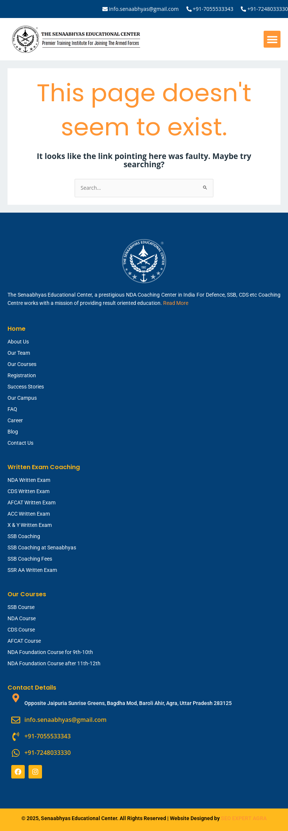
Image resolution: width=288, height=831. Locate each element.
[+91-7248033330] (243, 9)
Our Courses (22, 364)
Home (17, 328)
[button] (272, 39)
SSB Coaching (24, 536)
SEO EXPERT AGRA (244, 818)
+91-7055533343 (213, 8)
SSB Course (21, 607)
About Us (18, 342)
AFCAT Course (24, 641)
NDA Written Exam (29, 480)
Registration (22, 375)
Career (15, 420)
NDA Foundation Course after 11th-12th (54, 663)
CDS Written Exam (29, 491)
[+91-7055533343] (189, 9)
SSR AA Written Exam (32, 570)
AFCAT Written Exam (32, 503)
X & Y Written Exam (30, 525)
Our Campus (22, 398)
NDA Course (22, 618)
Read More (175, 303)
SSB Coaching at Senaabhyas (42, 547)
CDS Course (21, 630)
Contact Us (20, 443)
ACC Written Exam (29, 514)
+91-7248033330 (267, 8)
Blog (13, 432)
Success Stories (26, 387)
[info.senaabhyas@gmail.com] (105, 9)
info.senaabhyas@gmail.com (144, 8)
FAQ (12, 409)
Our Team (19, 353)
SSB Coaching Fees (30, 559)
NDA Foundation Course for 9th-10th (50, 652)
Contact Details (32, 687)
